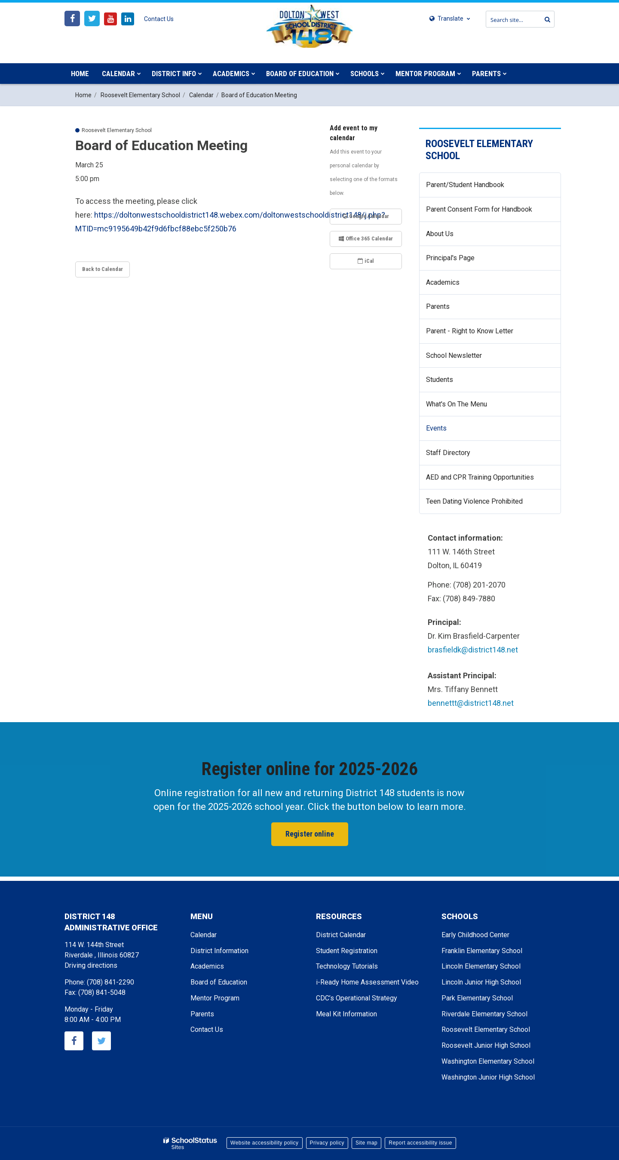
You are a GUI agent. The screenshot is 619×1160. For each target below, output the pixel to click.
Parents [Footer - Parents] (202, 1014)
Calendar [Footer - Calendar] (203, 935)
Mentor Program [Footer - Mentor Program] (214, 998)
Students (439, 379)
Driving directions (90, 965)
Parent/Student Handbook (465, 185)
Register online (309, 833)
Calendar (201, 95)
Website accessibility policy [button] (264, 1143)
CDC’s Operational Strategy (356, 998)
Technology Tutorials (347, 966)
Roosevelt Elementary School (140, 95)
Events (436, 428)
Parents (438, 306)
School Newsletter (454, 355)
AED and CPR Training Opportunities (480, 477)
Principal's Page (450, 258)
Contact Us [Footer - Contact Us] (206, 1029)
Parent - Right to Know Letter (482, 334)
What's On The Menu (456, 404)
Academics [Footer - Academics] (207, 966)
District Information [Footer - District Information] (219, 951)
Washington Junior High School (488, 1077)
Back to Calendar (102, 269)
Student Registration (346, 951)
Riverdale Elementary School (484, 1014)
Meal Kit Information (346, 1014)
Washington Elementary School (487, 1061)
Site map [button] (366, 1143)
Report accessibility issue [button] (420, 1143)
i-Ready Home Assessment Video (367, 982)
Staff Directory (448, 453)
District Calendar (341, 935)
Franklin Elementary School (481, 951)
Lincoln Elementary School (481, 966)
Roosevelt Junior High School (485, 1045)
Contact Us (159, 18)
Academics (443, 282)
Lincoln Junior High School (481, 982)
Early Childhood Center (475, 935)
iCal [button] (366, 261)
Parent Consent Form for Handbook (479, 209)
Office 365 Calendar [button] (366, 238)
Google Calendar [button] (366, 216)
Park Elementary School (477, 998)
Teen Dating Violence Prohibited (487, 504)
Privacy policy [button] (327, 1143)
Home (83, 95)
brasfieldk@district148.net (473, 649)
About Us (440, 234)
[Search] (545, 19)
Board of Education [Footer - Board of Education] (218, 982)
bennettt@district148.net (471, 703)
